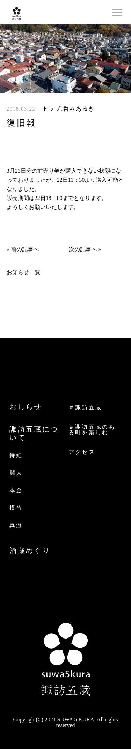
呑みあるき (79, 109)
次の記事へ (83, 249)
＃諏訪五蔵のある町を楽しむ (91, 429)
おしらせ (25, 407)
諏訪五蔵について (33, 433)
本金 (16, 490)
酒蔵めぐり (29, 550)
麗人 (16, 473)
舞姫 (16, 455)
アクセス (81, 452)
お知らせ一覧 (23, 272)
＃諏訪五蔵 (85, 407)
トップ (51, 109)
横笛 (16, 508)
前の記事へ (25, 249)
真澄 (16, 525)
